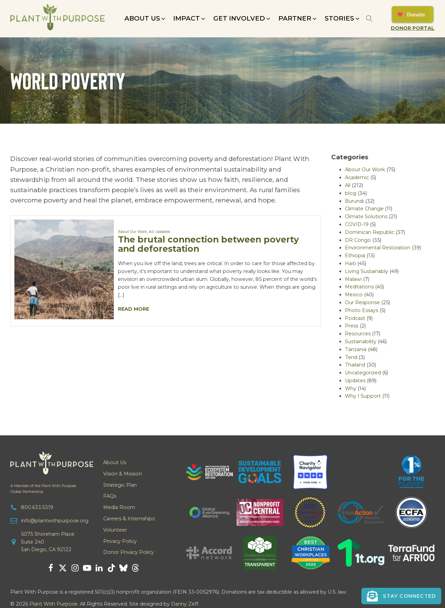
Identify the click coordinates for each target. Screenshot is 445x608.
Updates (162, 231)
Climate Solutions (366, 216)
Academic (357, 177)
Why (350, 388)
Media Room (119, 507)
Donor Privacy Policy (128, 552)
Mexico (354, 294)
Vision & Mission (122, 474)
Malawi (353, 279)
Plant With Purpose (53, 604)
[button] (145, 18)
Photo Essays (361, 310)
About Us (114, 462)
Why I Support (363, 396)
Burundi (354, 201)
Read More (133, 309)
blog (350, 193)
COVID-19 (357, 224)
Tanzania (355, 349)
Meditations (359, 287)
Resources (358, 334)
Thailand (355, 365)
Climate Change (364, 209)
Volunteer (115, 530)
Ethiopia (355, 255)
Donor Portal (412, 28)
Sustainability (360, 341)
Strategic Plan (120, 485)
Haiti (350, 263)
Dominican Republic (369, 232)
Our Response (362, 302)
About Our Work (132, 231)
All (151, 231)
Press (351, 326)
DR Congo (358, 240)
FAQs (109, 496)
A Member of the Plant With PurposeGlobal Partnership (43, 489)
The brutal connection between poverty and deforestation (208, 244)
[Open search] (369, 18)
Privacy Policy (120, 541)
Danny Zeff (184, 604)
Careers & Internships (129, 519)
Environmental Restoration (377, 248)
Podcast (355, 318)
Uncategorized (363, 373)
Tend (351, 357)
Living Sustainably (366, 271)
